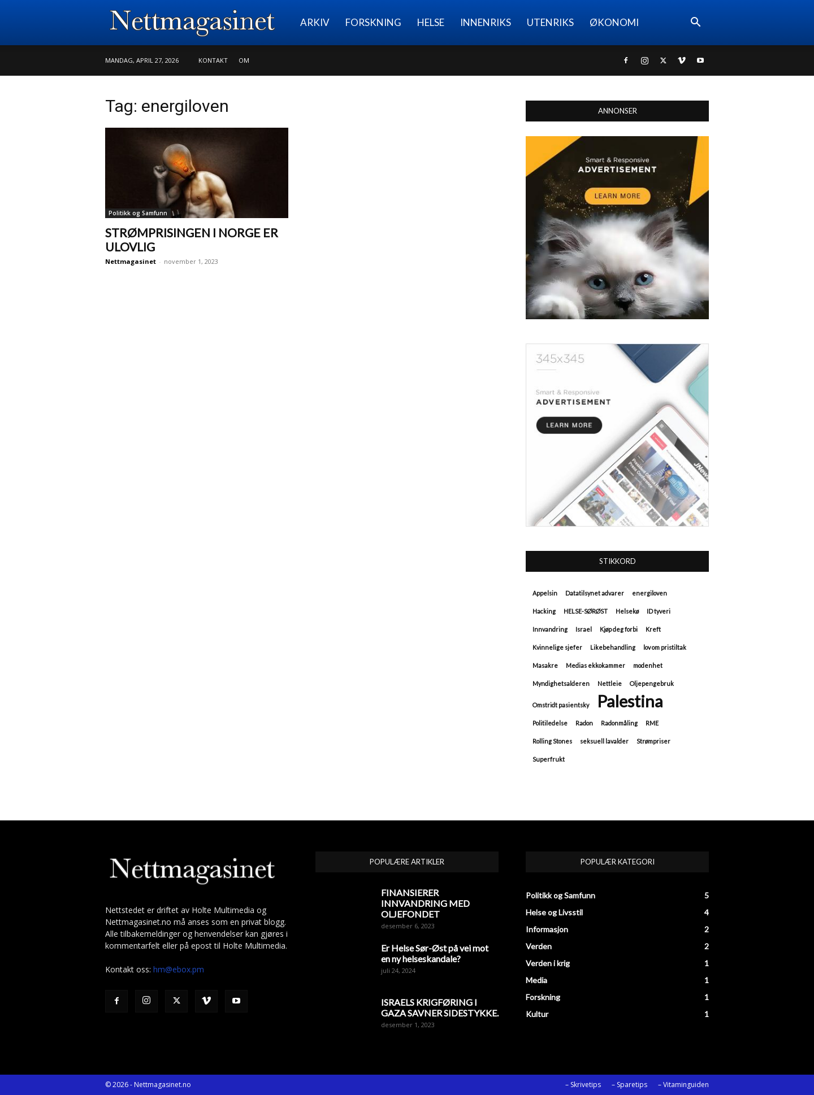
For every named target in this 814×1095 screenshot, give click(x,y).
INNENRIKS (485, 22)
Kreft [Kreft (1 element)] (653, 629)
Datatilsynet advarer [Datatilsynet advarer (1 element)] (594, 593)
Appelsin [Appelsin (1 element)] (544, 593)
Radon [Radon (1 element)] (584, 723)
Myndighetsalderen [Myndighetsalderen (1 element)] (561, 683)
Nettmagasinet (130, 261)
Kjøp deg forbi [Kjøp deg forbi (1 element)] (619, 629)
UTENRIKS (550, 22)
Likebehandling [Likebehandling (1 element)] (612, 647)
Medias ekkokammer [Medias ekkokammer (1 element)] (595, 665)
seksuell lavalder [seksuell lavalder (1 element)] (604, 741)
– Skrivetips (583, 1084)
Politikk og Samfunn (138, 213)
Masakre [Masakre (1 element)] (545, 665)
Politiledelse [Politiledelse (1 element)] (550, 723)
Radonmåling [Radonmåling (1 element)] (619, 723)
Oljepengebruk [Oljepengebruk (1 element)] (652, 683)
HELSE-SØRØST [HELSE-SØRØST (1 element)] (586, 611)
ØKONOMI (614, 22)
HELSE (430, 22)
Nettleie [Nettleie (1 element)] (609, 683)
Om (244, 60)
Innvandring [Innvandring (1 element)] (550, 629)
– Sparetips (629, 1084)
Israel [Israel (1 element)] (583, 629)
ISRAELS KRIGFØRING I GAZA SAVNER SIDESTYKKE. (440, 1007)
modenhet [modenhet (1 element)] (648, 665)
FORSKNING (373, 22)
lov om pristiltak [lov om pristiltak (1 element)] (664, 647)
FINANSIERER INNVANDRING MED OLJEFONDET (425, 903)
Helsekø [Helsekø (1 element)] (627, 611)
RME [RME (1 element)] (652, 723)
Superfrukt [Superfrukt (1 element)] (548, 759)
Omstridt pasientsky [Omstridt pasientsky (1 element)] (560, 705)
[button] (695, 23)
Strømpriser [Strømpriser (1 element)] (653, 741)
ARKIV (315, 22)
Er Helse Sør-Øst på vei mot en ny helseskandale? (434, 953)
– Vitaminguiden (683, 1084)
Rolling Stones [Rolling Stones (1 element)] (552, 741)
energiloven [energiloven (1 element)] (649, 593)
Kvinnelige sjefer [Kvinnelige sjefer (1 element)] (557, 647)
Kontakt (213, 60)
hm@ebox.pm (178, 969)
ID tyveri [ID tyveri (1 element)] (658, 611)
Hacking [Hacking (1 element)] (544, 611)
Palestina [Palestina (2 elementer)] (630, 701)
